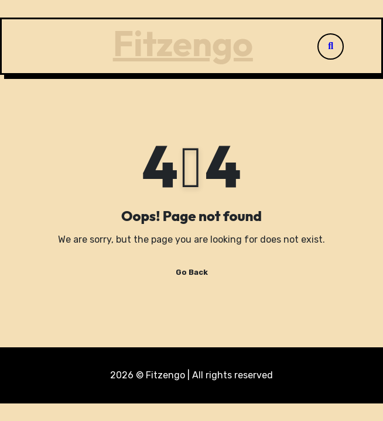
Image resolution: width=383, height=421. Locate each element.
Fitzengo (183, 43)
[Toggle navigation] (45, 46)
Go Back (192, 272)
